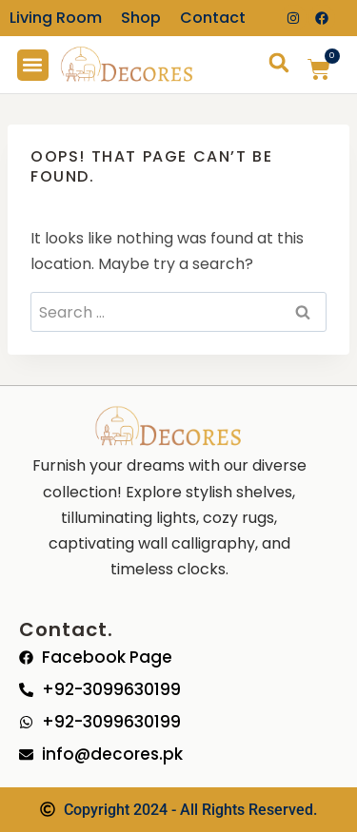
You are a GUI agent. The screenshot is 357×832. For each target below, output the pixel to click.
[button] (33, 65)
